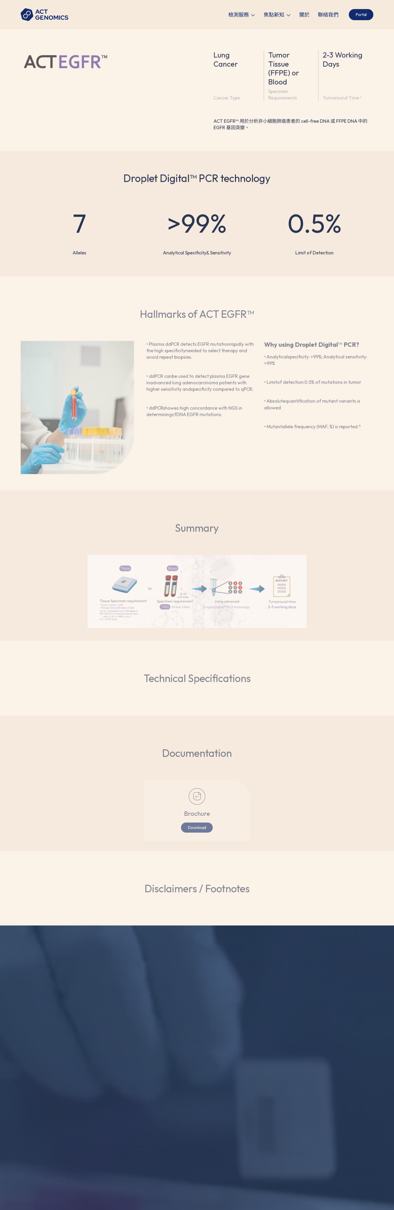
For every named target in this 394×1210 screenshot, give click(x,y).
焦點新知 (274, 15)
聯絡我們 (328, 15)
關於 (304, 15)
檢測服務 (238, 15)
